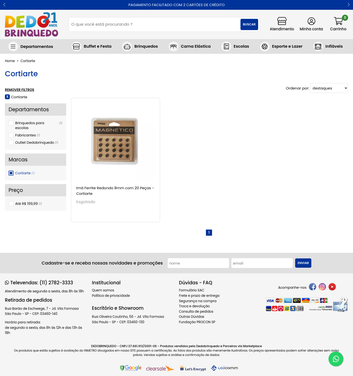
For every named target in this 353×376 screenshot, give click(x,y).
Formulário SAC (191, 290)
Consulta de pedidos (196, 311)
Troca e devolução (194, 306)
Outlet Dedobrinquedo (36, 142)
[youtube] (332, 287)
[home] (31, 24)
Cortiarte (25, 173)
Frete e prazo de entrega (199, 295)
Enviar (303, 263)
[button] (4, 5)
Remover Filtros (19, 90)
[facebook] (312, 287)
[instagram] (322, 287)
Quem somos (103, 290)
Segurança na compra (197, 301)
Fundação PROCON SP (197, 322)
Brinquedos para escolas (39, 125)
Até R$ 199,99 (28, 203)
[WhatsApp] (335, 359)
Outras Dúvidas (191, 316)
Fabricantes (27, 135)
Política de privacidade (111, 295)
